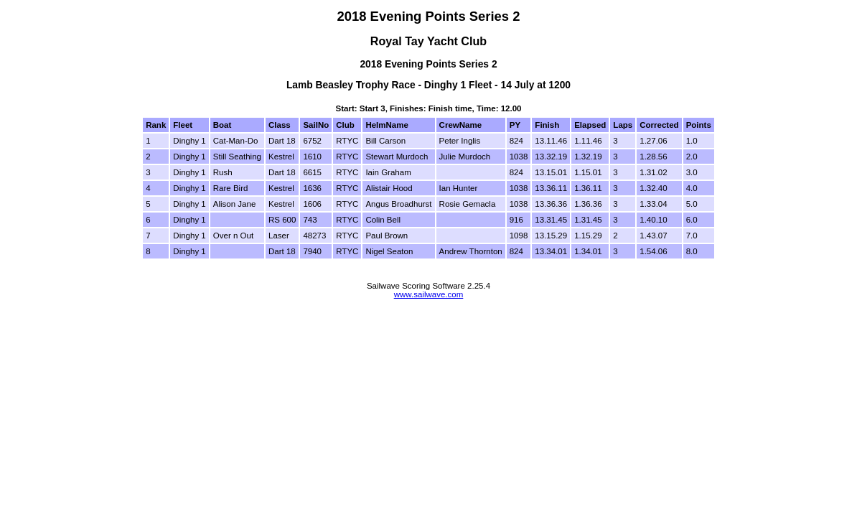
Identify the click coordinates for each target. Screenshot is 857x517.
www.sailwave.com (429, 294)
